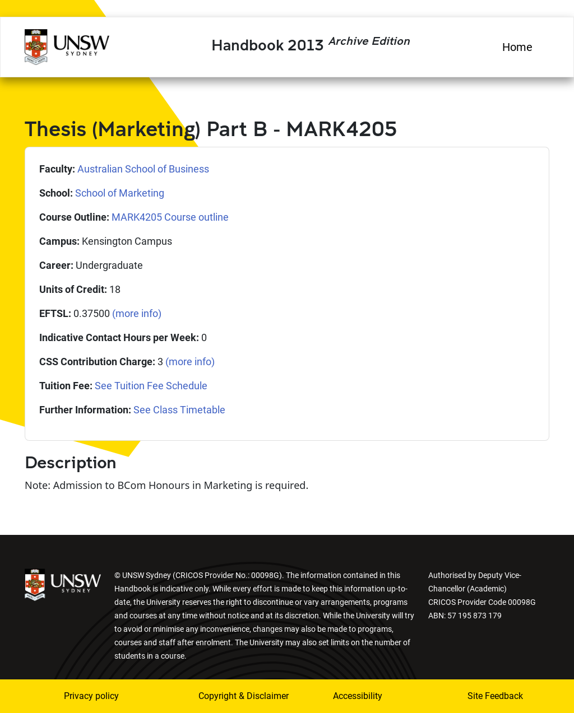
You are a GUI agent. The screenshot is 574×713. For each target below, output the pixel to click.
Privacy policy (91, 696)
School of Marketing (119, 193)
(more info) (136, 313)
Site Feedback (495, 696)
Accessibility (357, 696)
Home (517, 47)
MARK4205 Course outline (170, 217)
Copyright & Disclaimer (228, 696)
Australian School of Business (143, 169)
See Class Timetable (179, 410)
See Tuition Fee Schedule (151, 386)
